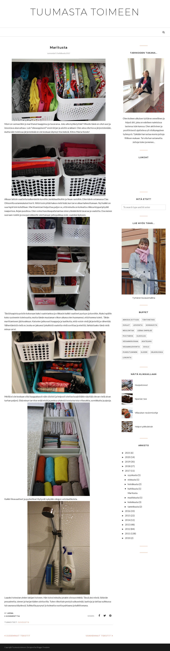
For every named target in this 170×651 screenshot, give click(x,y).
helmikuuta (133, 502)
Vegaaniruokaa (130, 341)
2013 (127, 524)
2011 (127, 533)
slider (144, 352)
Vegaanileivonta (131, 347)
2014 (127, 520)
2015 (127, 515)
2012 (127, 529)
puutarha (128, 336)
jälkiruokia (157, 352)
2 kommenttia (12, 616)
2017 (127, 470)
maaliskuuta (133, 497)
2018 (127, 466)
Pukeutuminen (130, 352)
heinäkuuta (133, 484)
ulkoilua (141, 336)
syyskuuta (132, 475)
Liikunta (127, 358)
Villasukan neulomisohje (146, 413)
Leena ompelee (144, 331)
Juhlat (126, 325)
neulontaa (128, 331)
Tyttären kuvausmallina (143, 298)
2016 (127, 511)
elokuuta (132, 479)
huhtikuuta (133, 488)
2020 (127, 457)
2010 (127, 538)
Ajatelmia (147, 341)
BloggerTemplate (43, 647)
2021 (127, 452)
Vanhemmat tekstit (98, 636)
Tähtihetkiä (148, 320)
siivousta (23, 622)
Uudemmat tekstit (18, 636)
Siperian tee (141, 399)
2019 (127, 461)
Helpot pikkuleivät (144, 426)
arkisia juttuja (131, 320)
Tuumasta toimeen (85, 12)
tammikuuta (133, 506)
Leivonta (137, 325)
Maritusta (58, 47)
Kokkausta (151, 325)
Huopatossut (141, 385)
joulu (146, 347)
